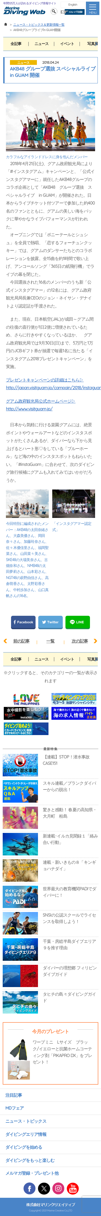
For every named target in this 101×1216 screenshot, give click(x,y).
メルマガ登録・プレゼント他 (31, 1173)
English (72, 4)
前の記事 (21, 641)
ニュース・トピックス (25, 1121)
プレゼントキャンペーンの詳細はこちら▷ (44, 380)
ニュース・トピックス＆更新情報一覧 (38, 25)
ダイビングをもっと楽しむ (29, 1160)
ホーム (5, 24)
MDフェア (14, 1108)
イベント (67, 43)
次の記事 (80, 641)
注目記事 (13, 1095)
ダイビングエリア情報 (25, 1134)
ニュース (41, 43)
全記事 (16, 43)
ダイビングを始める (23, 1147)
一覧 (50, 641)
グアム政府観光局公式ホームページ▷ (40, 401)
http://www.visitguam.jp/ (29, 408)
